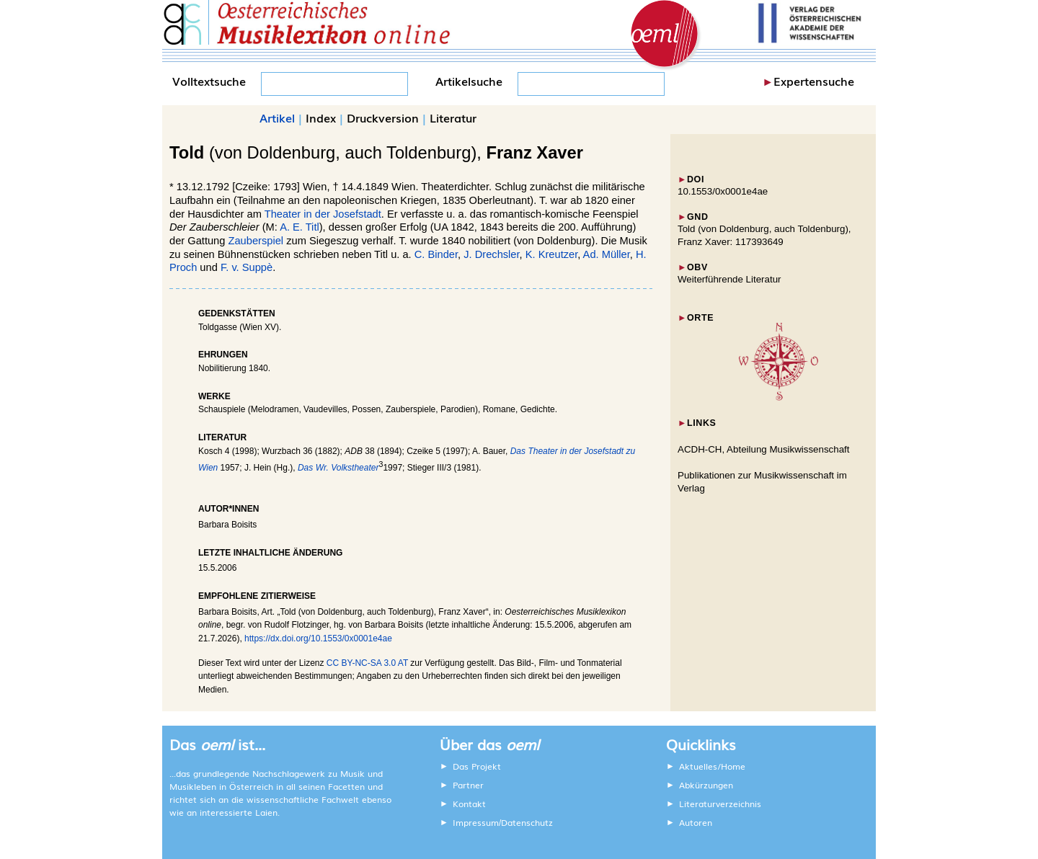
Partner (468, 784)
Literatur (453, 117)
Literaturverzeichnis (720, 803)
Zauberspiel (255, 240)
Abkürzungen (706, 784)
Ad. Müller (606, 254)
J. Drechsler (491, 254)
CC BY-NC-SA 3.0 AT (367, 663)
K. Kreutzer (551, 254)
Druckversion (383, 117)
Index (321, 117)
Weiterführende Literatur (729, 279)
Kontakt (469, 803)
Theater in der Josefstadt (323, 214)
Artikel (277, 117)
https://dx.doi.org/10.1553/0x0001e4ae (318, 638)
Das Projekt (477, 766)
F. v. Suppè (246, 267)
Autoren (695, 822)
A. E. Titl (299, 227)
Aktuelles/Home (712, 766)
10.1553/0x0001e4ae (723, 191)
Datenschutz (527, 822)
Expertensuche (813, 80)
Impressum (476, 822)
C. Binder (436, 254)
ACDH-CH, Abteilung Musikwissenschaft (764, 449)
